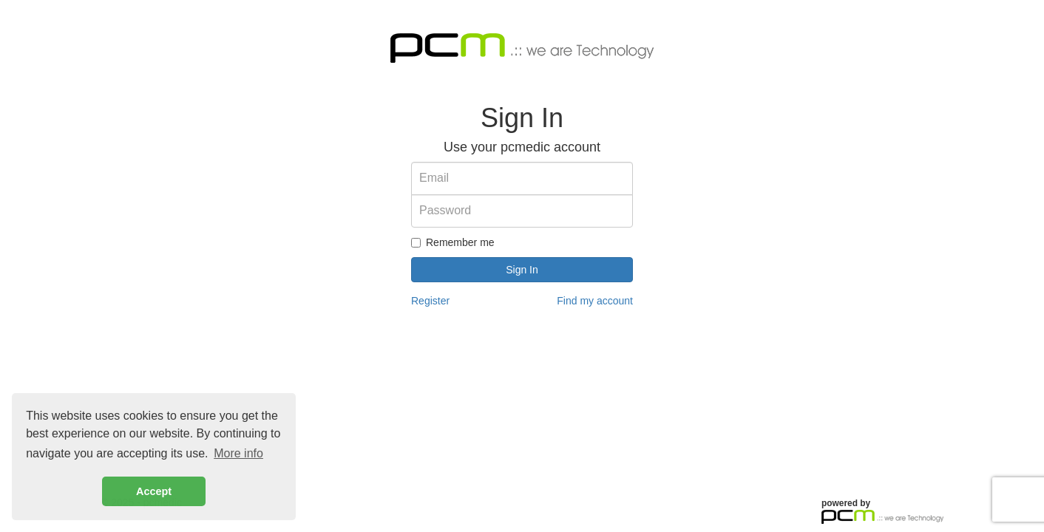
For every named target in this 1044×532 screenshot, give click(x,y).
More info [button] (238, 453)
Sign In (522, 270)
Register (430, 301)
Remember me (453, 242)
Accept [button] (154, 491)
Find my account (595, 301)
